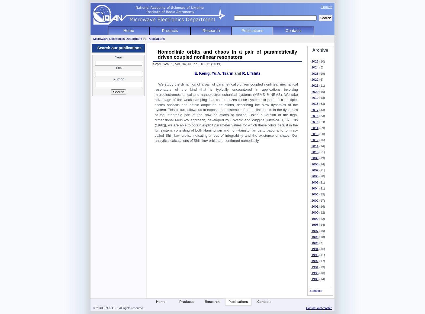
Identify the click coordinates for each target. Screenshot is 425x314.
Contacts (294, 30)
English (326, 7)
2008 (314, 164)
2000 (314, 212)
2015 (314, 121)
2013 (314, 134)
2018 (314, 103)
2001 (314, 206)
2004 (314, 188)
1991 (314, 267)
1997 (314, 231)
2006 (314, 176)
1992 (314, 261)
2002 (314, 200)
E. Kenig (202, 73)
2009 (314, 158)
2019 (314, 97)
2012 (314, 140)
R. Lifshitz (251, 73)
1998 (314, 224)
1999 (314, 218)
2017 (314, 110)
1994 (314, 249)
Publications (252, 30)
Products (170, 30)
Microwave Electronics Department (117, 38)
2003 (314, 194)
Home (128, 30)
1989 (314, 279)
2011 (314, 146)
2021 (314, 85)
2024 (314, 67)
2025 (314, 61)
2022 (314, 79)
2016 (314, 115)
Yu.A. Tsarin (222, 73)
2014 (314, 128)
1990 (314, 273)
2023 (314, 73)
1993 (314, 255)
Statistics (316, 290)
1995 (314, 242)
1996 (314, 236)
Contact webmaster (319, 308)
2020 (314, 91)
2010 (314, 152)
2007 (314, 170)
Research (211, 30)
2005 (314, 182)
